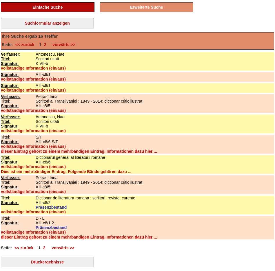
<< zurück (26, 44)
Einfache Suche (47, 7)
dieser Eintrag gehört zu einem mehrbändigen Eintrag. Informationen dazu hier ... (79, 151)
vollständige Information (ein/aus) (33, 68)
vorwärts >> (62, 44)
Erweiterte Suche (146, 7)
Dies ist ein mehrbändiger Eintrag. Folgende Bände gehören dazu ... (66, 171)
